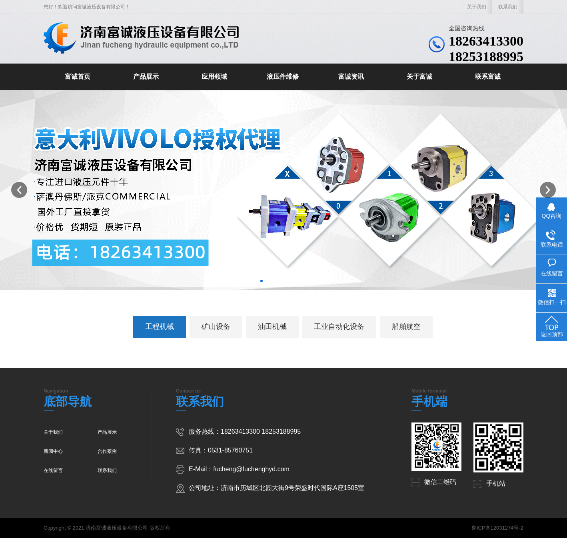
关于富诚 (419, 76)
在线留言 (53, 470)
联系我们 (507, 7)
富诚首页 (77, 76)
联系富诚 (488, 76)
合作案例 (107, 451)
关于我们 (476, 7)
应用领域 (214, 76)
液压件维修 (283, 76)
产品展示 (146, 76)
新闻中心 (53, 451)
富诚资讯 (351, 76)
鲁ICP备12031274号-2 (497, 528)
